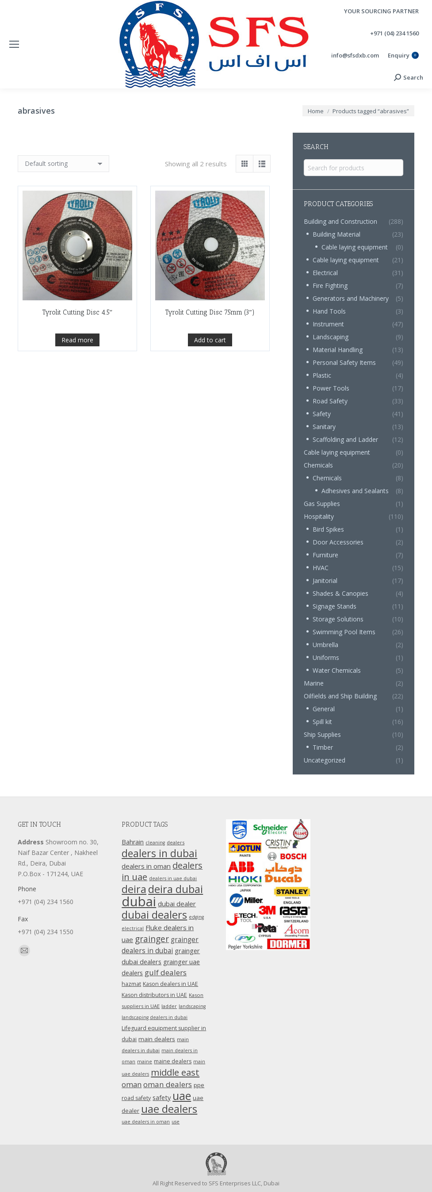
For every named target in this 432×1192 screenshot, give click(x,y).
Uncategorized (324, 760)
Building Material (336, 234)
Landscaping (330, 337)
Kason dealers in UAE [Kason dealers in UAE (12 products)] (170, 984)
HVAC (321, 567)
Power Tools (331, 388)
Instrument (328, 324)
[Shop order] (63, 163)
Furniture (325, 555)
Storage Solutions (338, 619)
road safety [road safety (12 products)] (136, 1098)
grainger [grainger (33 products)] (152, 939)
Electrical (325, 272)
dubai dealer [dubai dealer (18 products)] (177, 903)
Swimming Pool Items (344, 632)
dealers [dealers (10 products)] (175, 842)
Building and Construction (340, 221)
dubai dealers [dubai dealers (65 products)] (154, 915)
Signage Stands (334, 606)
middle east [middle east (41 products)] (175, 1072)
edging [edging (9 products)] (196, 917)
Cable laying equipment (354, 247)
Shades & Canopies (340, 593)
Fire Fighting (330, 285)
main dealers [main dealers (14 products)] (156, 1039)
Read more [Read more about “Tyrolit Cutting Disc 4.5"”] (77, 364)
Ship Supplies (322, 734)
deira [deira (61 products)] (134, 889)
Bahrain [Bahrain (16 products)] (133, 842)
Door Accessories (338, 542)
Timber (323, 747)
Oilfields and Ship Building (340, 696)
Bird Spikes (328, 529)
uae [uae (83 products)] (181, 1095)
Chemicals (318, 465)
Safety (322, 414)
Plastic (322, 375)
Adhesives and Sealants (355, 491)
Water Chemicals (337, 670)
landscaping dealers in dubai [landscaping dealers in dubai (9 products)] (154, 1017)
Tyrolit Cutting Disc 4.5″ (77, 337)
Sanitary (324, 426)
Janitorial (325, 580)
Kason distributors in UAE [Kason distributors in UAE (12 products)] (154, 995)
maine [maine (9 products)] (144, 1061)
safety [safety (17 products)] (162, 1097)
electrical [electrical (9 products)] (133, 928)
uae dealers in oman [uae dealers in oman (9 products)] (146, 1122)
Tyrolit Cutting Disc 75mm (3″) (209, 364)
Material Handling (338, 349)
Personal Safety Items (344, 362)
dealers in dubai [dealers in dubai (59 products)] (159, 853)
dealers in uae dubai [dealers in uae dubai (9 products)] (173, 878)
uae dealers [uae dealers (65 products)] (169, 1109)
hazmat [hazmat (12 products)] (131, 984)
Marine (314, 683)
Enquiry (403, 55)
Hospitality (319, 516)
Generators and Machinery (351, 298)
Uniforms (326, 657)
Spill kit (322, 721)
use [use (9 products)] (176, 1122)
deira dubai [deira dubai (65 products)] (175, 889)
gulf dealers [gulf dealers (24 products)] (166, 972)
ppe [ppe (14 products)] (199, 1085)
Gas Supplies (322, 503)
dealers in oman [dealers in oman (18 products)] (146, 866)
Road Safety (330, 401)
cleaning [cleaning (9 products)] (155, 842)
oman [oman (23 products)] (131, 1084)
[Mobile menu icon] (14, 44)
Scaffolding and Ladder (345, 439)
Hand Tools (329, 311)
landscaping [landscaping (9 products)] (192, 1006)
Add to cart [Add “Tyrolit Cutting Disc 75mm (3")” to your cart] (210, 391)
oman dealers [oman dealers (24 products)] (167, 1084)
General (324, 709)
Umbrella (325, 644)
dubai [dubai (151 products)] (139, 901)
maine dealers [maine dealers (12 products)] (172, 1061)
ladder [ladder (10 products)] (169, 1006)
